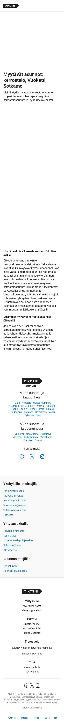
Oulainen (28, 412)
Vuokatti (19, 434)
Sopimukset (9, 535)
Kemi (32, 409)
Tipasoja (28, 440)
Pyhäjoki (29, 415)
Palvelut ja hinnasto (13, 530)
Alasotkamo (32, 434)
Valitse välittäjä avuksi (15, 510)
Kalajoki (50, 409)
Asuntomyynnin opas (14, 500)
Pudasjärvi (16, 412)
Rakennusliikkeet (12, 545)
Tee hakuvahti (10, 566)
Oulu (17, 402)
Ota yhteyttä (10, 550)
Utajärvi (24, 409)
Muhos (36, 402)
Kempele (26, 402)
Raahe (14, 409)
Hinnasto (8, 515)
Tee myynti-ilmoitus (13, 491)
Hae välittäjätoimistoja (15, 570)
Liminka (46, 402)
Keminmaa (41, 412)
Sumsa (38, 440)
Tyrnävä (39, 405)
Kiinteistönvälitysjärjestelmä (18, 540)
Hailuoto (50, 405)
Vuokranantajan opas (14, 505)
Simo (38, 415)
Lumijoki (14, 405)
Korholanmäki (31, 437)
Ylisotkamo (46, 437)
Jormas (17, 437)
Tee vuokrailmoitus (13, 495)
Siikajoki (29, 405)
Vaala (52, 412)
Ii (22, 405)
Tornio (40, 409)
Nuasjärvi (46, 434)
